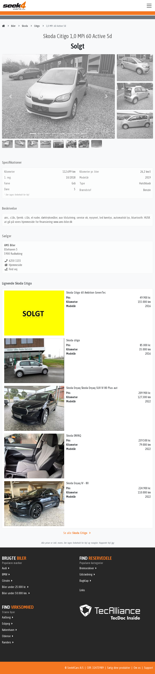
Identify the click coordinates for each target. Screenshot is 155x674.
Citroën (6, 580)
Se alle (77, 533)
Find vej (10, 269)
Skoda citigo (73, 340)
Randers (6, 642)
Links (82, 590)
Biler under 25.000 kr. (14, 587)
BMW (4, 574)
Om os (137, 667)
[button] (10, 96)
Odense (6, 636)
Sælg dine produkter (118, 667)
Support (148, 667)
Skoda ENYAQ (73, 435)
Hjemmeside (13, 265)
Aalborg (6, 617)
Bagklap (84, 580)
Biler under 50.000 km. (14, 593)
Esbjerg (6, 623)
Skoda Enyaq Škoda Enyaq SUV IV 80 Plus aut (91, 387)
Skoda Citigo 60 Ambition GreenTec (86, 292)
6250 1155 (12, 260)
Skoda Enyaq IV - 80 (77, 483)
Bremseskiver (87, 568)
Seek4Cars (14, 5)
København (8, 629)
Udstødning (86, 574)
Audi (4, 568)
